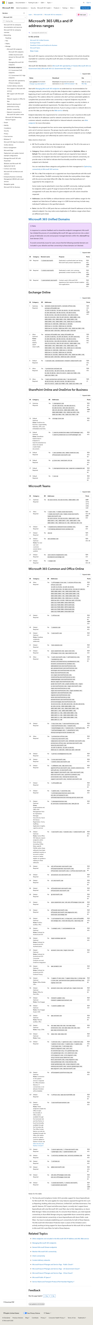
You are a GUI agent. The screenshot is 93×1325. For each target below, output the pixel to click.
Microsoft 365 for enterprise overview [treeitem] (12, 31)
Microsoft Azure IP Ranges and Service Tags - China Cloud (52, 1273)
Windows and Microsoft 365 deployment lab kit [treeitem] (12, 165)
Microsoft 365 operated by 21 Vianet (65, 66)
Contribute (35, 1318)
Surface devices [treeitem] (8, 145)
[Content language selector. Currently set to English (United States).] (11, 1313)
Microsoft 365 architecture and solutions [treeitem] (13, 173)
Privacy (43, 1318)
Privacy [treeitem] (6, 134)
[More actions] (89, 14)
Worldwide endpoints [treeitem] (15, 67)
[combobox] (14, 17)
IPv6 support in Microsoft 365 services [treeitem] (16, 90)
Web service (58, 110)
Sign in (89, 2)
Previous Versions (18, 1318)
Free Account (86, 8)
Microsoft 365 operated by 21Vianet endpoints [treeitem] (17, 82)
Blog (26, 1318)
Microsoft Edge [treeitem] (8, 150)
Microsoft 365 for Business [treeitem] (12, 187)
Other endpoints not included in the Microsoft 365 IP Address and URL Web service (60, 1239)
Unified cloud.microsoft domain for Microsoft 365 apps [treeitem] (16, 57)
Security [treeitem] (6, 131)
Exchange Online (35, 43)
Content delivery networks (41, 1260)
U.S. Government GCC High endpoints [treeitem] (17, 76)
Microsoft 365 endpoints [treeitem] (16, 52)
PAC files (84, 84)
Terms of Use (72, 1318)
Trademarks (81, 1318)
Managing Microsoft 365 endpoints (47, 88)
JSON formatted (69, 84)
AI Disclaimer (6, 1318)
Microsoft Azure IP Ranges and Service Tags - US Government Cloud (55, 1269)
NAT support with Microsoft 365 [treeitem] (15, 95)
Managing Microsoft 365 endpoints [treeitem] (16, 63)
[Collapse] (24, 13)
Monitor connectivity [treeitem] (13, 109)
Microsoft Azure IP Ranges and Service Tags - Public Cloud (52, 1264)
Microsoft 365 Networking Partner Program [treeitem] (13, 118)
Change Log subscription (36, 84)
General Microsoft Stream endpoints (44, 1247)
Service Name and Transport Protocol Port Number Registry (52, 1282)
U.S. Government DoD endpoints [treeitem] (15, 71)
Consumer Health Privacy (56, 1318)
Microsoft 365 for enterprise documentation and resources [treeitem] (13, 26)
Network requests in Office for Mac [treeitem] (16, 100)
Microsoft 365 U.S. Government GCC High (56, 68)
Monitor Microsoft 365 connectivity (44, 1251)
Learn (30, 14)
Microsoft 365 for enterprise (53, 14)
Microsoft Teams (35, 48)
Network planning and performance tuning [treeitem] (13, 105)
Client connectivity (38, 1256)
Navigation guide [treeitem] (9, 184)
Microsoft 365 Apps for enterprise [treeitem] (14, 142)
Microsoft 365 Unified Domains (39, 40)
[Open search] (84, 2)
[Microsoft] (3, 2)
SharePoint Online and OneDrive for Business (43, 45)
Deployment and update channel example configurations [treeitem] (14, 154)
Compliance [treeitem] (7, 128)
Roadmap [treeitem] (8, 38)
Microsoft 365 (38, 14)
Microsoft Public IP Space (41, 1277)
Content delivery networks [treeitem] (15, 86)
